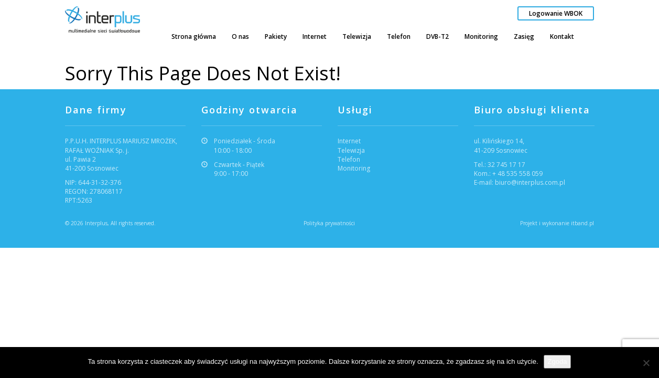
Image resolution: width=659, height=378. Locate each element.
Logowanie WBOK (555, 13)
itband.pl (582, 223)
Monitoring (481, 36)
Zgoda (557, 361)
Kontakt (562, 36)
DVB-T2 (437, 36)
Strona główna (193, 36)
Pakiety (276, 36)
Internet (315, 36)
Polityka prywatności (329, 223)
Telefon (398, 36)
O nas (240, 36)
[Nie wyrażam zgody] (646, 363)
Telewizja (356, 36)
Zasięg (524, 36)
